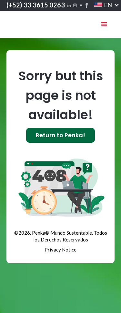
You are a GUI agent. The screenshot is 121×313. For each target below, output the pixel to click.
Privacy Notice (60, 249)
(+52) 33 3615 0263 (35, 5)
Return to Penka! (60, 135)
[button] (103, 5)
